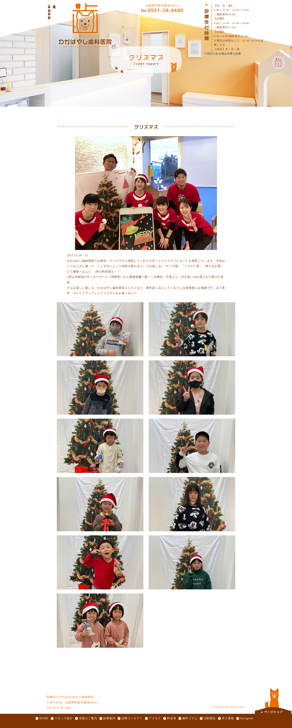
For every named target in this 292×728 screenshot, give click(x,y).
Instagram (246, 718)
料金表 (171, 718)
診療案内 (109, 718)
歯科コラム (190, 718)
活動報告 (210, 718)
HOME (43, 718)
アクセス (155, 718)
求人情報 (228, 718)
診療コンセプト (132, 718)
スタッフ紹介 (64, 718)
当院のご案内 (88, 718)
